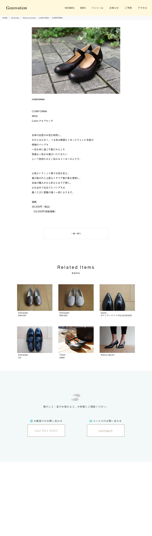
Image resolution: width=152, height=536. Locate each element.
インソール (97, 7)
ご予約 (128, 7)
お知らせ (114, 7)
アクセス (142, 7)
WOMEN (69, 7)
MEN (83, 7)
